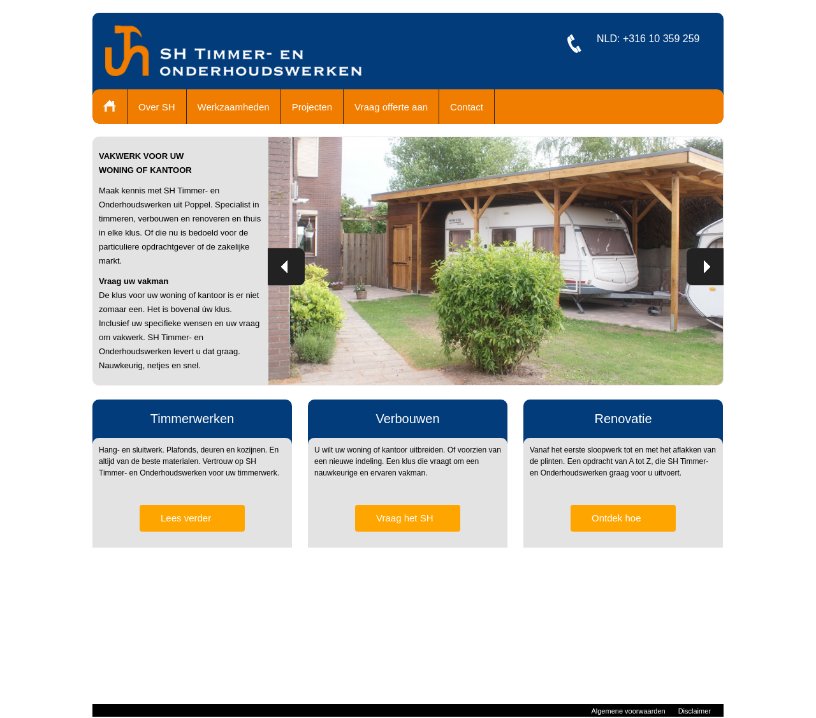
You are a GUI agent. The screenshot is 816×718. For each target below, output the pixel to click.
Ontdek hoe (616, 517)
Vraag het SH (404, 517)
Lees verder (186, 517)
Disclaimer (694, 711)
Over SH (156, 106)
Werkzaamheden (234, 106)
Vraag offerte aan (391, 106)
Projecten (312, 106)
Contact (466, 106)
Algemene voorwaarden (628, 711)
